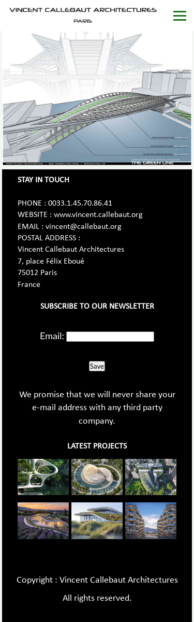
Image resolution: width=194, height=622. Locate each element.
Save (97, 366)
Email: (52, 335)
